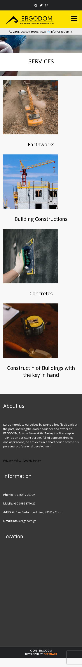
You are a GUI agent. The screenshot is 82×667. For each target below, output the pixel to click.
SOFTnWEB (50, 654)
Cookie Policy (32, 460)
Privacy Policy (12, 460)
